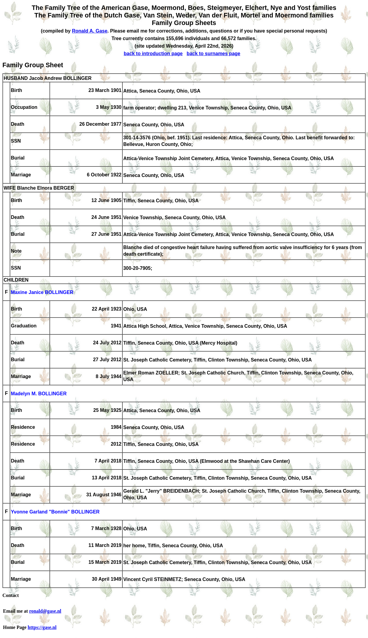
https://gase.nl (42, 627)
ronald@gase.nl (45, 611)
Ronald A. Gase (90, 30)
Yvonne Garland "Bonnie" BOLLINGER (55, 512)
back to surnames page (213, 53)
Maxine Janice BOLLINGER (42, 292)
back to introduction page (153, 53)
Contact (10, 595)
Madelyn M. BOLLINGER (39, 393)
